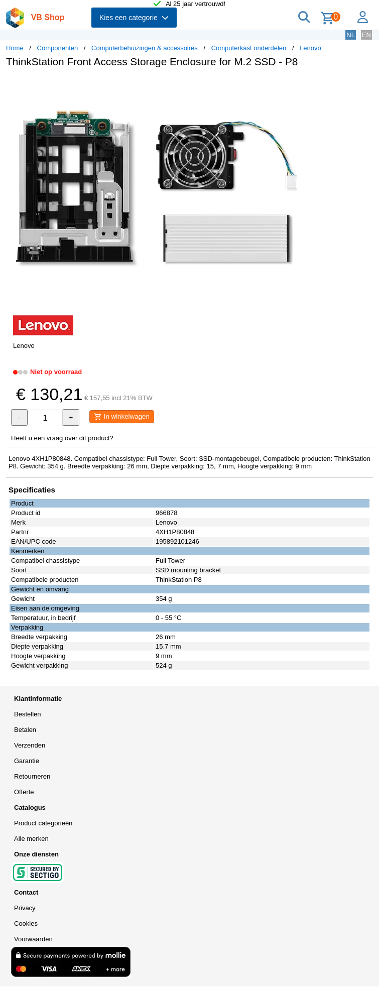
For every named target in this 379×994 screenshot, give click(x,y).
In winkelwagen (122, 417)
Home (15, 48)
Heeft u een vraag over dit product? (62, 438)
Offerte (24, 792)
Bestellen (27, 714)
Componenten (57, 48)
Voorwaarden (33, 939)
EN (366, 35)
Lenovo (310, 48)
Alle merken (31, 838)
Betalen (25, 729)
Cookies (26, 923)
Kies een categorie (134, 18)
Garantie (26, 761)
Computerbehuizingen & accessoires (144, 48)
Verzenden (29, 745)
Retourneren (32, 776)
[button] (298, 86)
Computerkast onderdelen (249, 48)
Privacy (25, 908)
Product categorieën (43, 823)
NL (350, 35)
